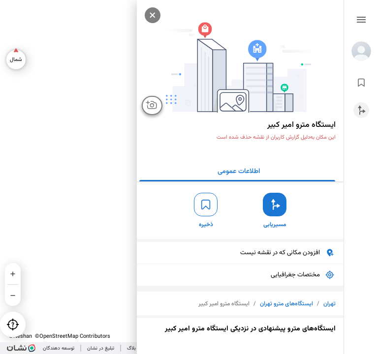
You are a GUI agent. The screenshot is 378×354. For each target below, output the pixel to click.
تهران (329, 303)
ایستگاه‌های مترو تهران (286, 303)
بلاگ (131, 348)
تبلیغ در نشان (100, 348)
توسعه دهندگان (58, 348)
